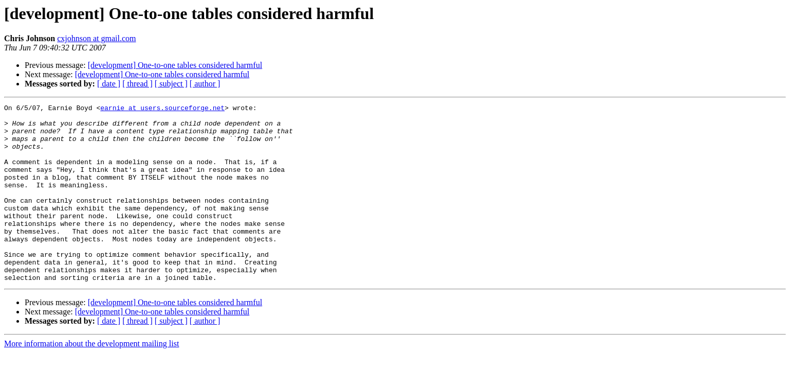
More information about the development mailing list (91, 379)
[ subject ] (171, 83)
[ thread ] (137, 83)
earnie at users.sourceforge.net (162, 109)
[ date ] (108, 83)
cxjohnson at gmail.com (96, 38)
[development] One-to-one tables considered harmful (175, 65)
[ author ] (205, 83)
